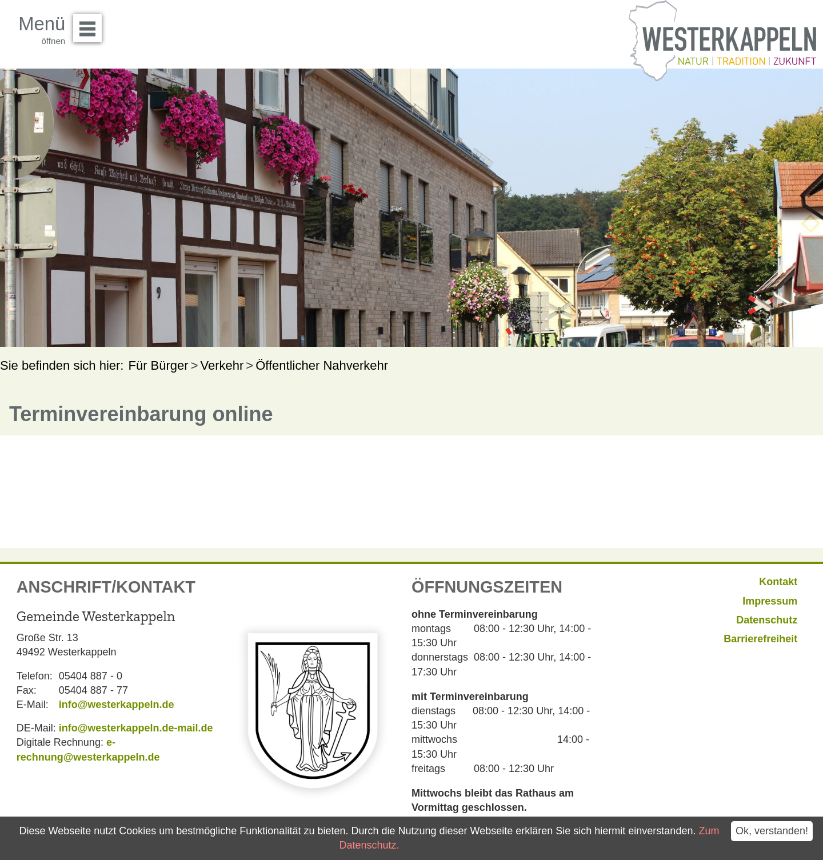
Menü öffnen (90, 24)
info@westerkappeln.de (116, 704)
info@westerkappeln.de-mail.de (136, 728)
